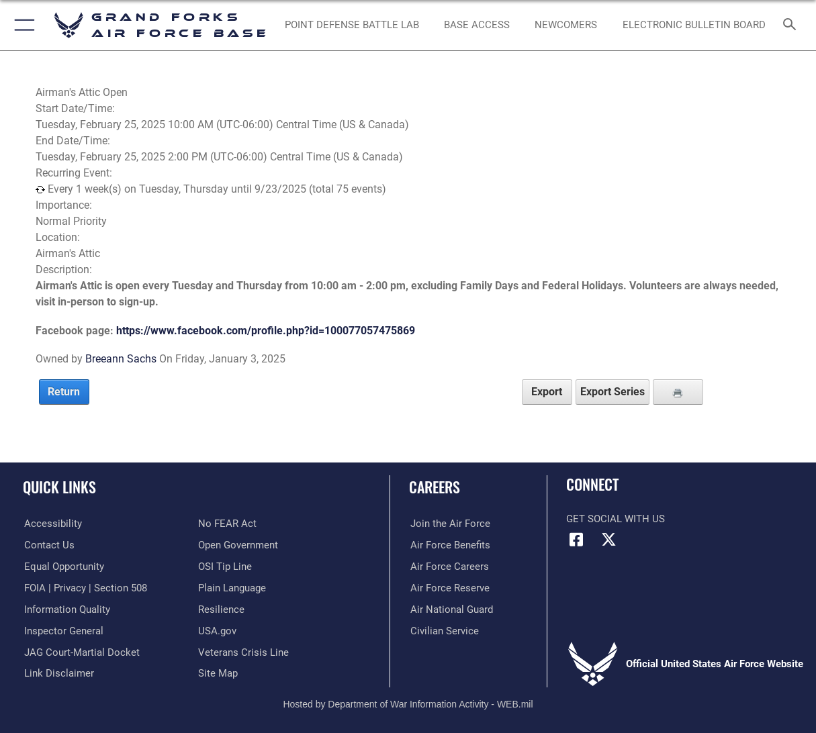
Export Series (612, 391)
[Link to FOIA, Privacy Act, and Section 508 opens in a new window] (84, 587)
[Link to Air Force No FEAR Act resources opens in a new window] (227, 524)
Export (546, 391)
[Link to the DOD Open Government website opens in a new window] (238, 545)
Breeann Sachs (120, 358)
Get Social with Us (615, 519)
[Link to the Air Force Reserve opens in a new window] (448, 587)
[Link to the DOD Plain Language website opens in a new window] (232, 587)
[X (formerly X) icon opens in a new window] (609, 540)
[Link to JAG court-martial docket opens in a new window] (80, 651)
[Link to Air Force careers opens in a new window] (448, 566)
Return (64, 391)
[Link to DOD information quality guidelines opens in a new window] (66, 609)
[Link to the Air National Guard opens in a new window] (450, 609)
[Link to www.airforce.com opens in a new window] (449, 524)
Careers (434, 486)
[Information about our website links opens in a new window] (58, 673)
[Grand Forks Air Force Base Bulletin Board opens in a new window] (694, 25)
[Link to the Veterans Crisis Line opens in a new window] (243, 651)
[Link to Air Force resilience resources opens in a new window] (221, 609)
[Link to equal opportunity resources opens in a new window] (63, 566)
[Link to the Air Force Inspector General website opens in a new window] (62, 630)
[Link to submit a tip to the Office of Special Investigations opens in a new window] (225, 566)
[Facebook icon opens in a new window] (576, 540)
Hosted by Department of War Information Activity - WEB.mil (408, 702)
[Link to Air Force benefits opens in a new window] (449, 545)
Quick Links (59, 486)
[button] (22, 25)
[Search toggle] (792, 25)
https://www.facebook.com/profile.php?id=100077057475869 (265, 330)
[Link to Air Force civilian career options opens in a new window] (443, 630)
